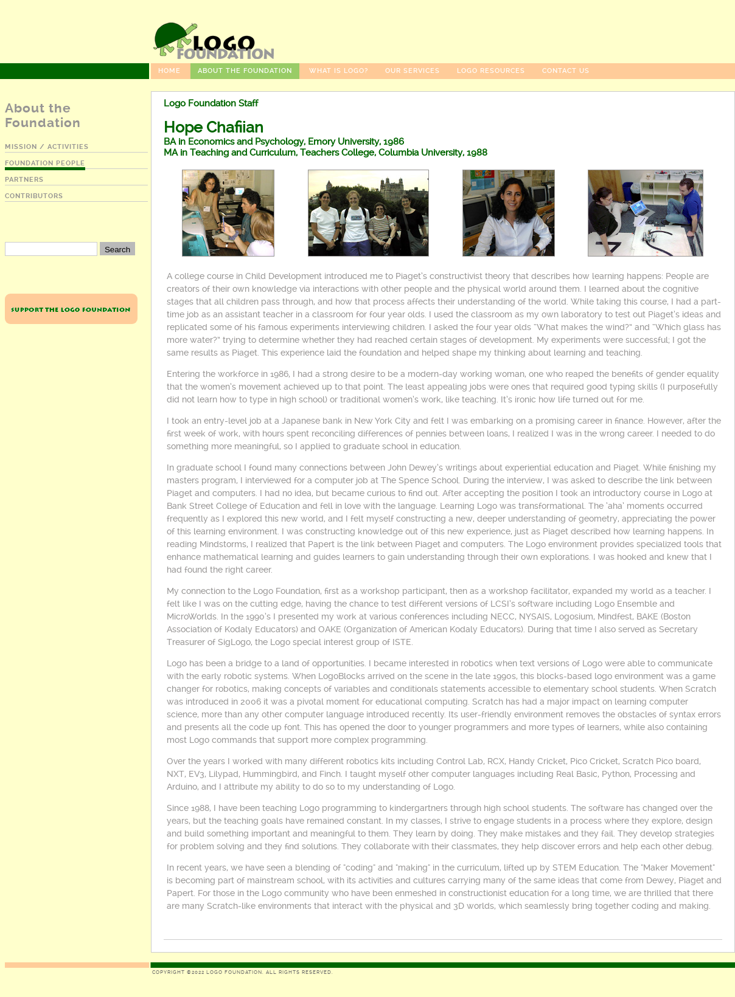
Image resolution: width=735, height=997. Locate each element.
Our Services (412, 71)
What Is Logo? (338, 71)
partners (24, 180)
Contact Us (566, 71)
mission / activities (47, 147)
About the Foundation (245, 71)
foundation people (45, 163)
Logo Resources (491, 71)
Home (169, 71)
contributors (34, 196)
